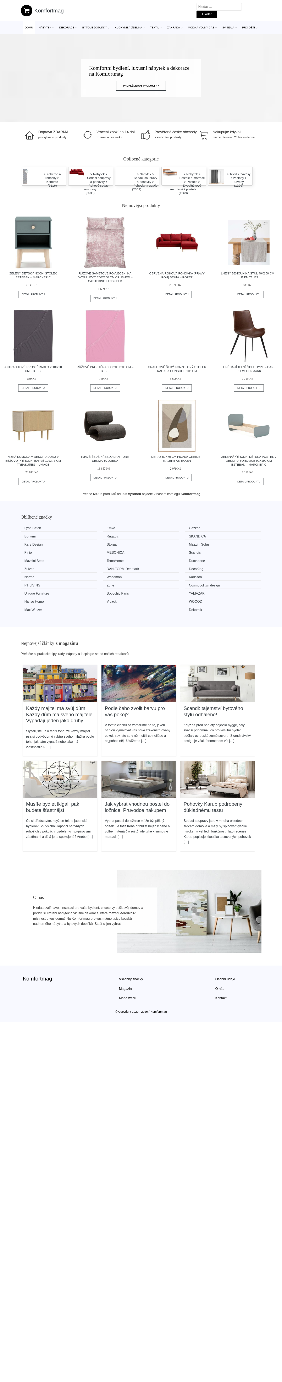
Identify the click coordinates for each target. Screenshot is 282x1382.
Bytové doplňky (94, 27)
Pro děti (248, 27)
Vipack (31, 583)
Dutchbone (157, 551)
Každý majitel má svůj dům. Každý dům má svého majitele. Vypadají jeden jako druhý (60, 687)
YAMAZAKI (157, 575)
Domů (29, 27)
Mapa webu (127, 971)
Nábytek (45, 27)
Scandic (217, 544)
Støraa (216, 536)
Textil (154, 27)
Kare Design (158, 536)
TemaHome (96, 551)
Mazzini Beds (36, 551)
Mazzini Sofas (36, 544)
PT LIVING (96, 567)
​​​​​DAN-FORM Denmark (42, 559)
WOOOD (94, 583)
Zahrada (173, 27)
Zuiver (215, 551)
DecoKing (95, 559)
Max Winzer (158, 583)
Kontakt (221, 971)
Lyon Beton (34, 528)
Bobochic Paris (99, 575)
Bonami (216, 528)
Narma (154, 559)
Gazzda (155, 528)
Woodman (218, 559)
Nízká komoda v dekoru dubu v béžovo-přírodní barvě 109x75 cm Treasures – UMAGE (33, 460)
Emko (92, 528)
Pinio (91, 544)
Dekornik (217, 583)
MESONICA (158, 544)
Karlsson (32, 567)
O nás (219, 961)
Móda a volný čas (201, 27)
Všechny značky (131, 952)
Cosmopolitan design (226, 567)
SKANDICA (96, 536)
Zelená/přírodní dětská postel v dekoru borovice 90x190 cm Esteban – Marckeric (248, 460)
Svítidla (228, 27)
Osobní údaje (225, 952)
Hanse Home (221, 575)
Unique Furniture (38, 575)
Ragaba (32, 536)
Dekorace (66, 27)
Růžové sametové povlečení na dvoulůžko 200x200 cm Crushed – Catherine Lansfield (105, 277)
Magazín (125, 961)
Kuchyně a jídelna (128, 27)
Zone (153, 567)
